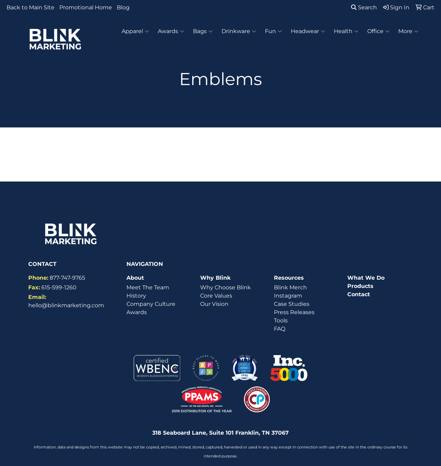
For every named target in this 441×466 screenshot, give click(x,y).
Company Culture (150, 304)
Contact (358, 294)
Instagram (288, 295)
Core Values (216, 295)
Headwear (308, 31)
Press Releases (294, 312)
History (136, 295)
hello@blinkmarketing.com (66, 305)
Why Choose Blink (225, 287)
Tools (281, 320)
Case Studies (291, 304)
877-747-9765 (67, 278)
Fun (273, 31)
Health (346, 31)
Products (360, 286)
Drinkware (239, 31)
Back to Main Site (30, 7)
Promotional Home (85, 7)
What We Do (365, 278)
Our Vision (214, 304)
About (135, 278)
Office (378, 31)
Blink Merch (290, 287)
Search (364, 7)
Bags (203, 31)
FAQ (279, 328)
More (408, 31)
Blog (123, 7)
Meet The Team (147, 287)
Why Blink (215, 278)
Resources (289, 278)
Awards (171, 31)
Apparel (135, 31)
